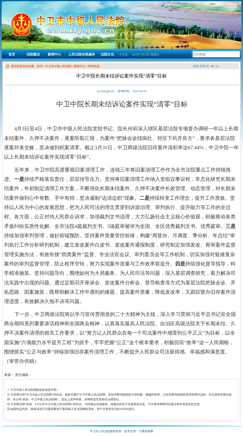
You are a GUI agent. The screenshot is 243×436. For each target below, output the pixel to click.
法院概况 (33, 54)
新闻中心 (54, 54)
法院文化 (107, 54)
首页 (11, 54)
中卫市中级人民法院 (58, 66)
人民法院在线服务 (81, 54)
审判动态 (93, 66)
